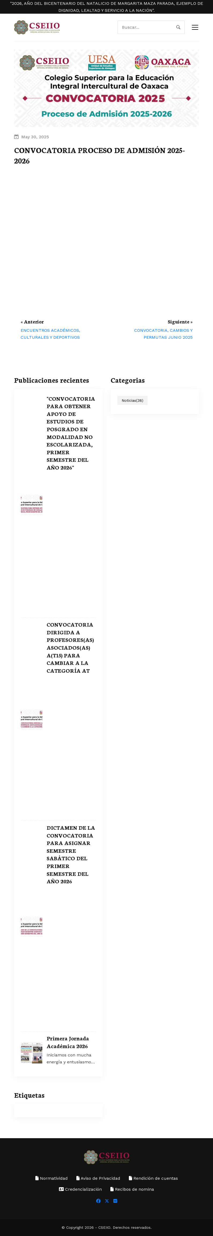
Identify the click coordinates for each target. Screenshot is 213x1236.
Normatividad (51, 1178)
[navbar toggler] (195, 27)
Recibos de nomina (132, 1189)
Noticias (132, 400)
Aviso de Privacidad (98, 1178)
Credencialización (80, 1189)
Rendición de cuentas (153, 1178)
